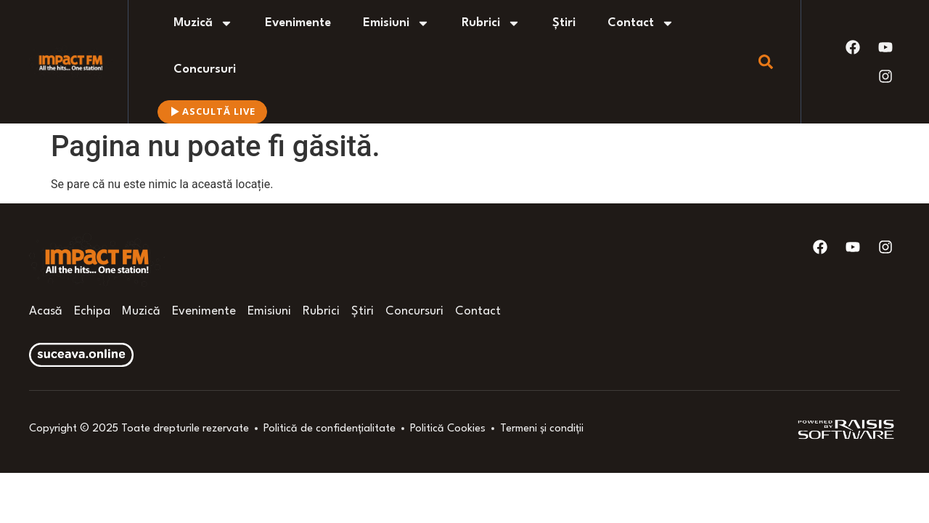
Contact (640, 23)
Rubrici (491, 23)
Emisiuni (396, 23)
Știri (564, 23)
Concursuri (204, 69)
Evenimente (298, 23)
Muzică (203, 23)
